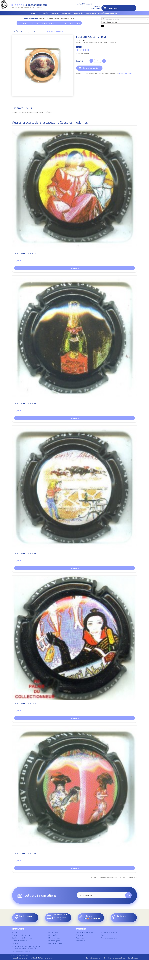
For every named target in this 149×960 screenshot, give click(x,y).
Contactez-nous (53, 932)
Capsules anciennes (46, 19)
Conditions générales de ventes (22, 938)
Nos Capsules (91, 13)
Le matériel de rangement (108, 13)
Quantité (79, 61)
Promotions (66, 13)
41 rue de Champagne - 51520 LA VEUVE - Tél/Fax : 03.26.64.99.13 (32, 958)
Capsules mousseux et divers (64, 19)
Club (102, 935)
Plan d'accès (52, 935)
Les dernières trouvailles (49, 13)
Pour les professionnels (109, 938)
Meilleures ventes (54, 938)
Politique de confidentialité (21, 951)
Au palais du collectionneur (21, 935)
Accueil (33, 13)
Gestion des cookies (55, 943)
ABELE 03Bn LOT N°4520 (25, 403)
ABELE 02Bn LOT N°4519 (25, 253)
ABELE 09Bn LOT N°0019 (25, 703)
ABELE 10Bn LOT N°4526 (25, 853)
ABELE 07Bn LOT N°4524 (25, 553)
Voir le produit (74, 268)
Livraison (15, 943)
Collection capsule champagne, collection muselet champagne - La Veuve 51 (26, 947)
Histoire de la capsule (19, 940)
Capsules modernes (31, 19)
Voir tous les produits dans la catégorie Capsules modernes (113, 878)
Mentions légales (54, 940)
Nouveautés (78, 13)
